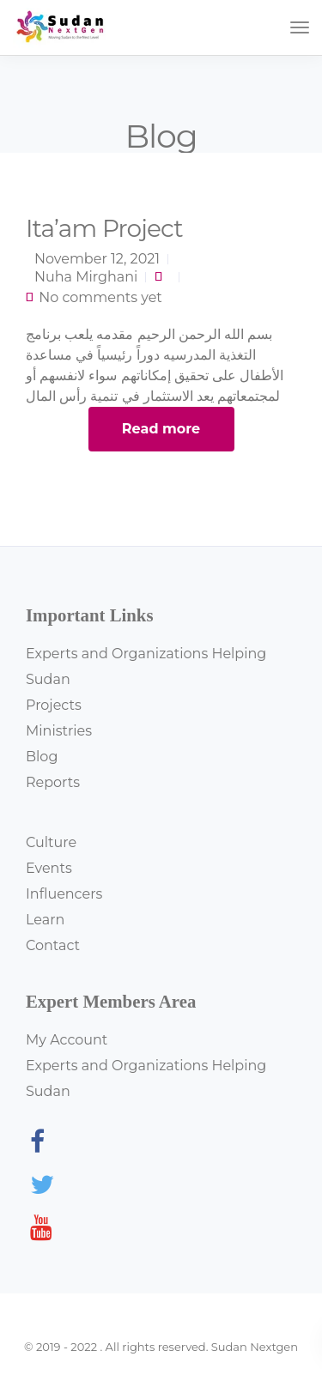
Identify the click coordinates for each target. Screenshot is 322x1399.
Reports (53, 782)
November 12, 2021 (97, 259)
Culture (51, 842)
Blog (42, 756)
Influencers (64, 894)
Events (49, 868)
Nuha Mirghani (85, 277)
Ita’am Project (104, 228)
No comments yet (100, 297)
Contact (53, 945)
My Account (66, 1040)
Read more (161, 429)
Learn (45, 919)
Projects (54, 705)
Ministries (59, 731)
